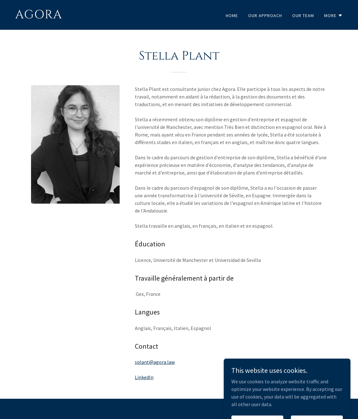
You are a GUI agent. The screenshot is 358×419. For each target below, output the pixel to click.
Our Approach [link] (265, 15)
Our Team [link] (303, 15)
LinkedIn (144, 377)
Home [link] (232, 15)
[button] (333, 15)
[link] (94, 16)
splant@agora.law (155, 362)
